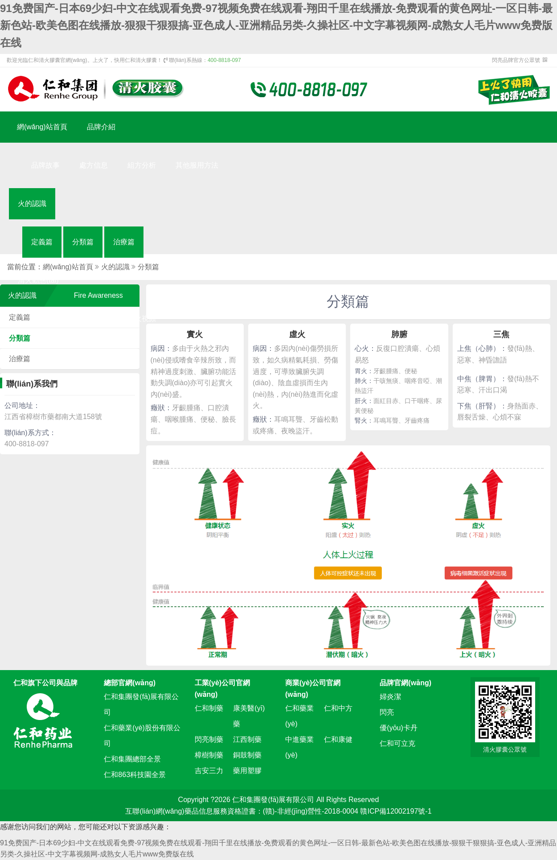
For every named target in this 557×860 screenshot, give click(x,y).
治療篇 (124, 242)
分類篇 (83, 242)
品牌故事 (45, 165)
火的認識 (32, 203)
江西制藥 (247, 739)
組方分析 (141, 165)
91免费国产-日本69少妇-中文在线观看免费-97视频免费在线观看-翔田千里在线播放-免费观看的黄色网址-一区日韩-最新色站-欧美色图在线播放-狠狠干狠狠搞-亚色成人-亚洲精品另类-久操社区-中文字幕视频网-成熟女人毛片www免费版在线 (276, 25)
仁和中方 (338, 708)
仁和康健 (338, 739)
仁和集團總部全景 (132, 759)
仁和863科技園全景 (135, 774)
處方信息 (93, 165)
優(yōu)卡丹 (398, 728)
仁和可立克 (397, 743)
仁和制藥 (209, 708)
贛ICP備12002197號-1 (395, 811)
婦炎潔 (390, 696)
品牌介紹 (101, 127)
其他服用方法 (197, 165)
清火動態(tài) (38, 280)
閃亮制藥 (209, 739)
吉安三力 (209, 770)
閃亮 (387, 712)
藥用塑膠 (247, 770)
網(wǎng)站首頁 (42, 127)
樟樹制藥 (209, 755)
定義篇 (42, 242)
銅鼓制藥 (247, 755)
